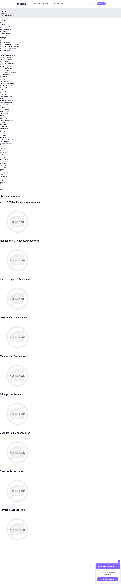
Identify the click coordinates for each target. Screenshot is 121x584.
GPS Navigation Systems (7, 83)
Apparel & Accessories (6, 28)
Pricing (53, 3)
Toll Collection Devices (6, 97)
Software (2, 123)
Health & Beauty (4, 110)
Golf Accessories (4, 137)
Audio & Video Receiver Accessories (9, 44)
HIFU (1, 154)
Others (2, 130)
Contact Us (101, 3)
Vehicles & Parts (4, 128)
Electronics (3, 37)
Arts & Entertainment (5, 30)
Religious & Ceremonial (6, 121)
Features (46, 3)
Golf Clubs (3, 136)
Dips (1, 184)
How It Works (60, 3)
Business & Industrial (5, 33)
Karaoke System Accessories (8, 48)
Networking (3, 89)
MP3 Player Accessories (6, 50)
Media (1, 117)
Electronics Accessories (6, 80)
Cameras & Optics (5, 35)
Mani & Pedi (3, 152)
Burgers (2, 178)
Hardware (2, 108)
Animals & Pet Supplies (6, 26)
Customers (37, 3)
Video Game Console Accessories (9, 100)
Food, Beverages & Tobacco (7, 104)
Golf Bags (2, 134)
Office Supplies (4, 119)
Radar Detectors (4, 93)
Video (1, 98)
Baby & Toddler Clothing (6, 143)
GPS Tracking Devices (6, 85)
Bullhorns (2, 65)
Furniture (2, 106)
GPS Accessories (4, 82)
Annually (2, 24)
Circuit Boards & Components (8, 72)
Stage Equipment (4, 70)
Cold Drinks (3, 167)
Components (3, 76)
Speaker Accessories (5, 57)
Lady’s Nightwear (4, 141)
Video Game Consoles (6, 102)
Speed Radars (4, 95)
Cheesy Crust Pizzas (5, 173)
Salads (2, 162)
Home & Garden (4, 111)
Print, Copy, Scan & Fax (6, 91)
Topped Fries (3, 176)
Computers (3, 78)
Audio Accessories (5, 43)
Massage (2, 147)
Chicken (2, 180)
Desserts (2, 186)
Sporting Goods (4, 124)
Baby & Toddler (4, 31)
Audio (1, 41)
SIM (1, 189)
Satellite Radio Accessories (7, 56)
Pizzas (2, 171)
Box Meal (2, 182)
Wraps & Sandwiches (5, 160)
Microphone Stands (5, 54)
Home (2, 9)
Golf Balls (2, 132)
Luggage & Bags (4, 113)
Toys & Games (4, 126)
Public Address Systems (6, 69)
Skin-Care (2, 149)
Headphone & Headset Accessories (9, 46)
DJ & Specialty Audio (5, 67)
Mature (2, 115)
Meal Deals (3, 169)
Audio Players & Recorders (7, 63)
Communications (4, 74)
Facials (2, 145)
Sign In (93, 4)
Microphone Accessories (6, 52)
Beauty (2, 150)
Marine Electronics (5, 87)
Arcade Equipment (5, 39)
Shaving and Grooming (6, 139)
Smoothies (3, 163)
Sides (1, 175)
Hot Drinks (3, 165)
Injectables (3, 158)
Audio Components (5, 61)
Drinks (1, 188)
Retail (1, 156)
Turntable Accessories (6, 59)
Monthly (2, 22)
